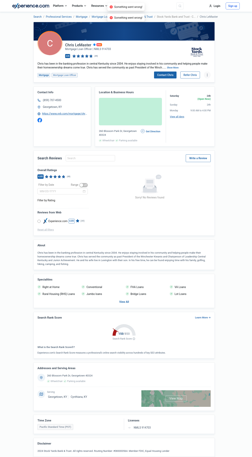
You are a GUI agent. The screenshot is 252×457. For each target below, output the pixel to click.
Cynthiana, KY (79, 396)
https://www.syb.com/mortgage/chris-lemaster (64, 113)
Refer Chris (190, 75)
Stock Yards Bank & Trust (138, 16)
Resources (99, 5)
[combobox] (89, 158)
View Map (176, 398)
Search (37, 16)
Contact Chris (165, 75)
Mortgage (82, 16)
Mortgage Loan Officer (105, 16)
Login (214, 5)
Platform (60, 5)
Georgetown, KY (52, 106)
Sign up (232, 5)
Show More (173, 67)
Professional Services (59, 16)
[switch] (83, 185)
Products (79, 5)
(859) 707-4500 (52, 100)
